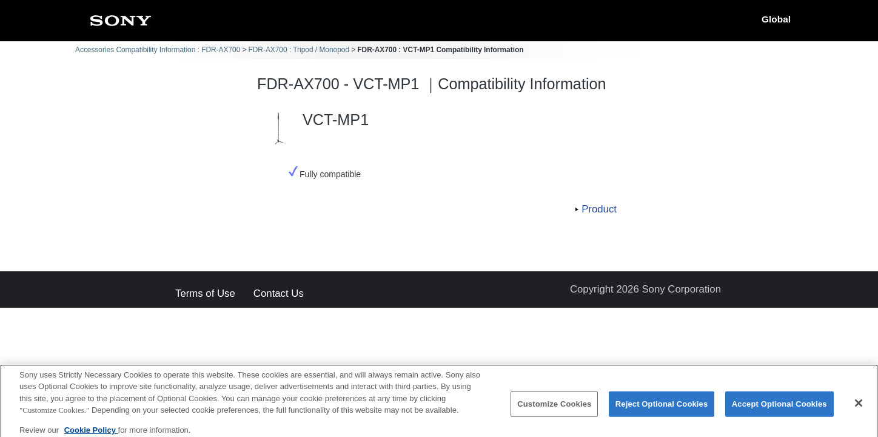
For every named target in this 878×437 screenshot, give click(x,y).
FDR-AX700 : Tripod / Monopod (299, 50)
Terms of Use (205, 294)
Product (599, 209)
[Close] (858, 409)
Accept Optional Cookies (779, 410)
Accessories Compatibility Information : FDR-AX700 (157, 50)
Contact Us (278, 294)
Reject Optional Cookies (661, 410)
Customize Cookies (554, 410)
